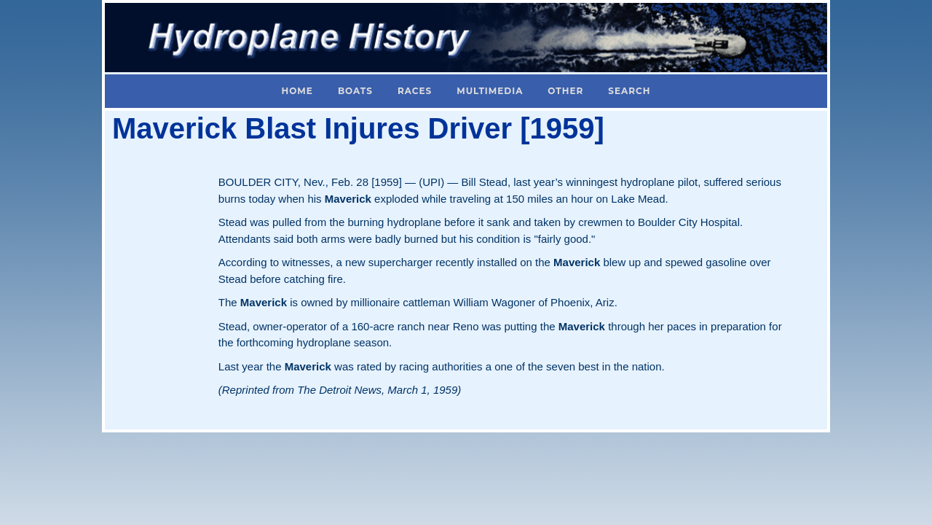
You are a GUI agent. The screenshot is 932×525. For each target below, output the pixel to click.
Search (629, 90)
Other (565, 90)
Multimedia (490, 90)
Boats (355, 90)
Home (297, 90)
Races (415, 90)
